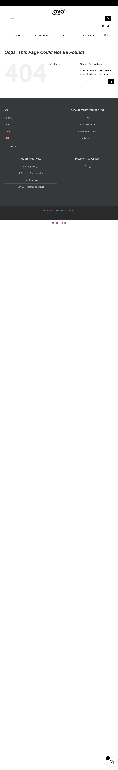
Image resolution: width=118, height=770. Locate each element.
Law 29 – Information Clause (30, 186)
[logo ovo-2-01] (59, 8)
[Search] (108, 18)
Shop (8, 131)
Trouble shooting (87, 124)
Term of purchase (31, 180)
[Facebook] (85, 166)
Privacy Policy (31, 166)
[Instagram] (89, 166)
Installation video (88, 131)
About (9, 124)
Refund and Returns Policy (31, 173)
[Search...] (56, 18)
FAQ (88, 117)
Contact (87, 138)
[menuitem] (106, 35)
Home (9, 117)
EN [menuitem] (56, 223)
